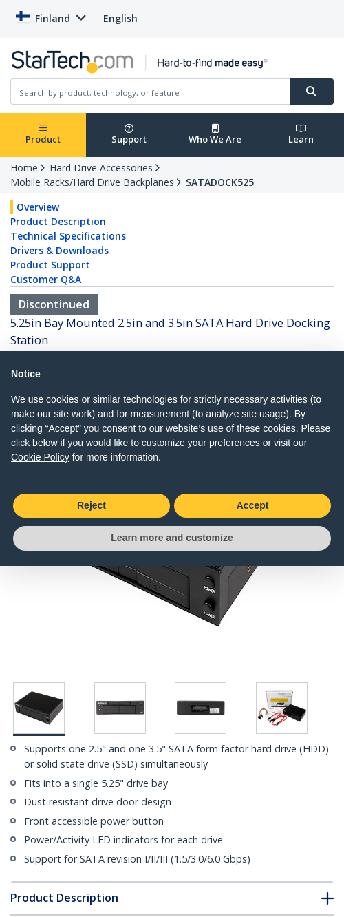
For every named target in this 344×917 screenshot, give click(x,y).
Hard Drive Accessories (101, 167)
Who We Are (215, 134)
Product (43, 134)
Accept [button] (253, 505)
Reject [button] (91, 505)
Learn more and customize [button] (172, 537)
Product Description (58, 221)
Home (24, 167)
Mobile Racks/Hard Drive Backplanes (92, 182)
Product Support (50, 264)
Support (129, 134)
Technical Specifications (68, 235)
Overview (38, 206)
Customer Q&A (45, 279)
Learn (301, 134)
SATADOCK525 (220, 182)
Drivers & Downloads (59, 250)
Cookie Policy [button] (40, 457)
